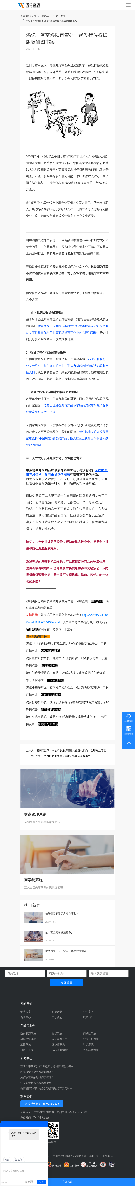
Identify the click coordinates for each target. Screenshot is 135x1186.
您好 (7, 1159)
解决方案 (25, 1011)
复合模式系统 (91, 1050)
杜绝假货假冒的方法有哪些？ (37, 1071)
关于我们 (57, 1017)
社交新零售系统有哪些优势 (35, 1082)
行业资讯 (60, 16)
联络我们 (19, 1159)
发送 (41, 1182)
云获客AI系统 (59, 1039)
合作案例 (88, 1011)
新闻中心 (45, 16)
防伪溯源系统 (28, 1033)
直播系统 (25, 1044)
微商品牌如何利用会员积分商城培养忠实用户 (46, 1088)
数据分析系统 (91, 1039)
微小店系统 (58, 1044)
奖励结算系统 (28, 1039)
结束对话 (29, 1181)
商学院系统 (89, 1033)
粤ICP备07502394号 (101, 1156)
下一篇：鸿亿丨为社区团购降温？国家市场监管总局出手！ (59, 756)
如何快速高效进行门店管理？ (37, 1077)
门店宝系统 (26, 1050)
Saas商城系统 (60, 1050)
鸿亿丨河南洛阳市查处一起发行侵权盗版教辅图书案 (51, 20)
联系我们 (88, 1017)
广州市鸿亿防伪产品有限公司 (69, 1156)
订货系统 (57, 1033)
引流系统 (88, 1044)
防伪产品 (57, 1011)
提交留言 (66, 982)
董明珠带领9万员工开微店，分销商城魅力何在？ (48, 1066)
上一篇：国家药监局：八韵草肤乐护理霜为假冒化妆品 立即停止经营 (66, 750)
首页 (34, 16)
